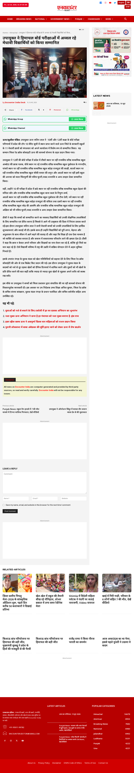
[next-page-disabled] (99, 113)
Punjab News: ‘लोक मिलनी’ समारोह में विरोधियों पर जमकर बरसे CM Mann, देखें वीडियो (72, 739)
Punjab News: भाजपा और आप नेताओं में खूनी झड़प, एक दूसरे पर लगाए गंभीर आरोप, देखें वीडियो (73, 727)
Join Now (77, 119)
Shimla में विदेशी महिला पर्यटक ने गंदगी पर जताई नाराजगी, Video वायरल (82, 599)
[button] (125, 19)
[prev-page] (95, 113)
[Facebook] (101, 2)
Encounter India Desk (15, 102)
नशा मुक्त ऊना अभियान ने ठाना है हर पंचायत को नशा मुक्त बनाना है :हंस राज (42, 316)
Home (5, 32)
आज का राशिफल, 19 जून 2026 (115, 104)
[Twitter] (115, 2)
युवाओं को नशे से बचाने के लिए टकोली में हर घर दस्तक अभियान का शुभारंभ (41, 310)
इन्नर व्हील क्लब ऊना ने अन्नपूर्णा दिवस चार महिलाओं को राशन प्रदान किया (40, 321)
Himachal (13, 32)
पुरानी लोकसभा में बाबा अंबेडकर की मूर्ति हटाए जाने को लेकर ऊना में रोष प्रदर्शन (43, 327)
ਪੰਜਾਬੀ (128, 7)
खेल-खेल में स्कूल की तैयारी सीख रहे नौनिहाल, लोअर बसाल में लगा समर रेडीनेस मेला (50, 601)
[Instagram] (105, 2)
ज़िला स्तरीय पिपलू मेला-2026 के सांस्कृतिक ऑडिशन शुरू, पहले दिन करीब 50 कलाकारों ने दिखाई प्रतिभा (17, 602)
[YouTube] (110, 2)
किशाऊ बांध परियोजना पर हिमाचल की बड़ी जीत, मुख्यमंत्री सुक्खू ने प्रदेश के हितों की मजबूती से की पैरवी (17, 644)
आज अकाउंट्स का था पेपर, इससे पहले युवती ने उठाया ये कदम (116, 642)
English (121, 3)
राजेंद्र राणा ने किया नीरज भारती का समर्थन (81, 640)
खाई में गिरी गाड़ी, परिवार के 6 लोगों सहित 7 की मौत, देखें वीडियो (116, 599)
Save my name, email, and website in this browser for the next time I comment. (38, 505)
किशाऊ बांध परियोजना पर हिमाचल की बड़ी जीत (49, 640)
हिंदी (128, 3)
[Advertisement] (45, 355)
